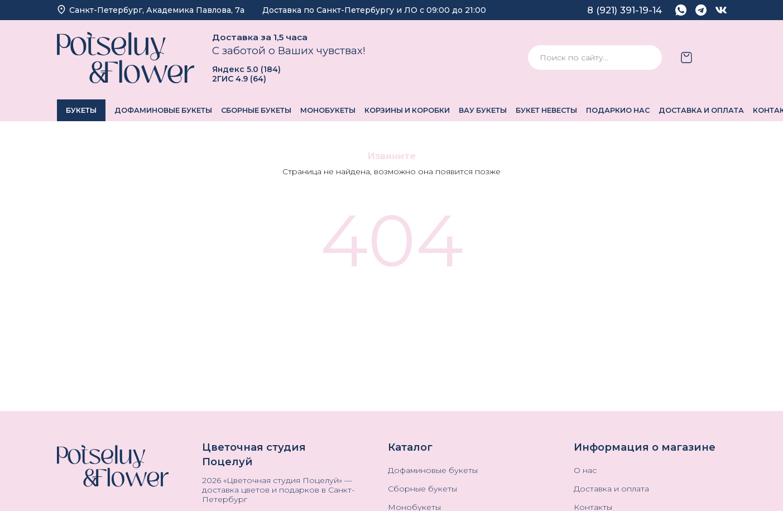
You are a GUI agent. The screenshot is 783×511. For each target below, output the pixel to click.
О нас (638, 110)
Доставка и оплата (701, 110)
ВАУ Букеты (483, 110)
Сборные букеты (256, 110)
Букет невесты (546, 110)
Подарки (606, 110)
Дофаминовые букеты (163, 110)
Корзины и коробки (407, 110)
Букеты (81, 110)
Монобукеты (328, 110)
